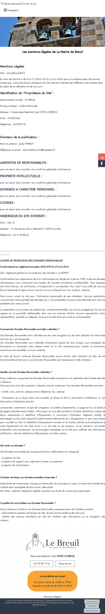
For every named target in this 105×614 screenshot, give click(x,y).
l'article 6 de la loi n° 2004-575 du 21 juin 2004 (38, 79)
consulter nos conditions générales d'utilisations (46, 169)
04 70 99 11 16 (41, 563)
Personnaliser (92, 611)
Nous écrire (65, 563)
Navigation (13, 10)
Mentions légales (52, 596)
